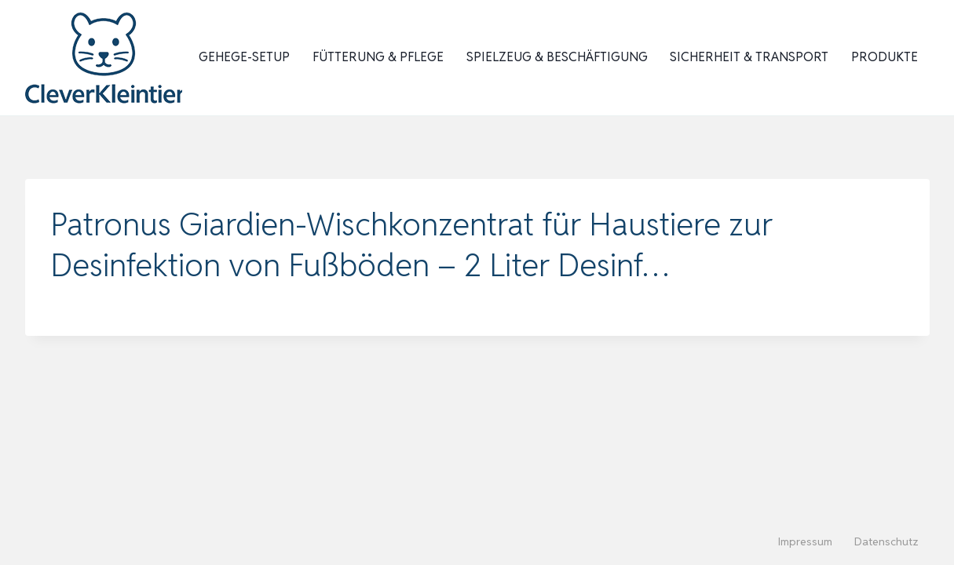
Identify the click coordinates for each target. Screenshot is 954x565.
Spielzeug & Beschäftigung (557, 57)
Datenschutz (886, 541)
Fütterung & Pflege (378, 57)
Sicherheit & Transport (749, 57)
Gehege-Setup (244, 57)
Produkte (884, 57)
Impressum (805, 541)
